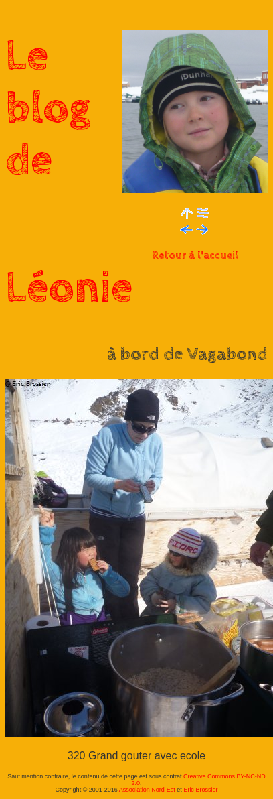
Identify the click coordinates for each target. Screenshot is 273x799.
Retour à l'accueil (195, 255)
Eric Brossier (200, 789)
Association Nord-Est (147, 789)
